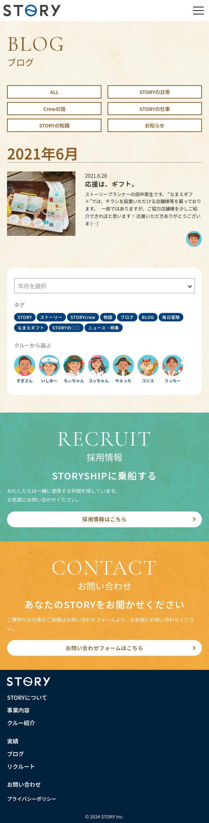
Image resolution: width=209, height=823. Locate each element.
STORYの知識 (54, 125)
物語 (108, 317)
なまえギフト (31, 328)
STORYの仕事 (155, 108)
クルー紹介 (21, 722)
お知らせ (155, 125)
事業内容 (18, 710)
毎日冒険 (171, 317)
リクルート (21, 766)
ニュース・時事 (103, 328)
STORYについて (27, 697)
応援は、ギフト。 (111, 183)
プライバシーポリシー (31, 798)
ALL (54, 91)
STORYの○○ (66, 328)
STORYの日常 (155, 91)
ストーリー (51, 317)
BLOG (148, 317)
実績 (12, 741)
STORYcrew (83, 317)
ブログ (127, 317)
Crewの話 (54, 108)
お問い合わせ (24, 784)
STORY (25, 317)
